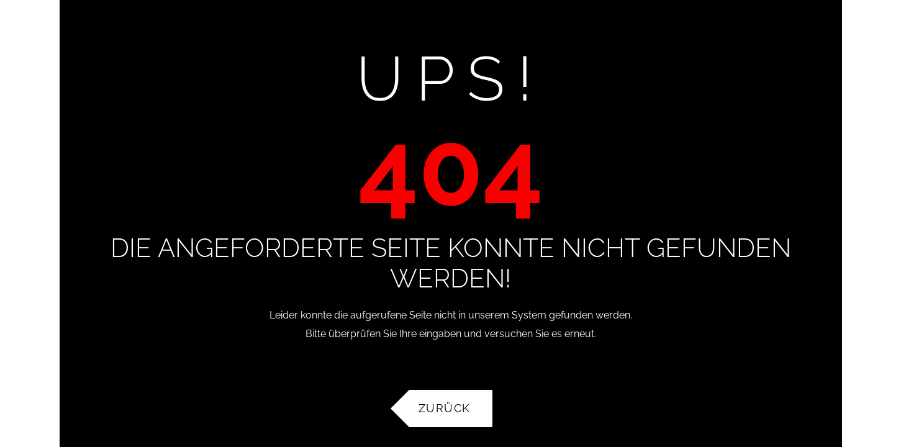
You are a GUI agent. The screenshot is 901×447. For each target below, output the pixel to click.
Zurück (445, 408)
